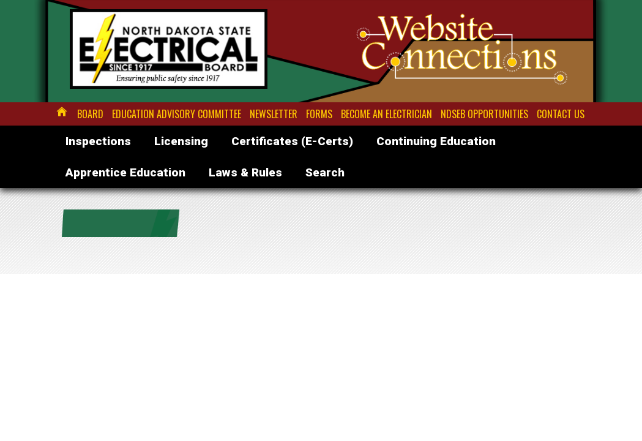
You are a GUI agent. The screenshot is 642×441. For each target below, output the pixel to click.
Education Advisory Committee (176, 114)
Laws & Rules (245, 172)
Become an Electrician (386, 114)
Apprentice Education (125, 172)
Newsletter (273, 114)
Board (90, 114)
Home (62, 111)
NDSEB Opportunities (484, 114)
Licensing (181, 141)
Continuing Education (436, 141)
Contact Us (560, 114)
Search (325, 172)
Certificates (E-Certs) (292, 141)
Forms (319, 114)
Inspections (98, 141)
